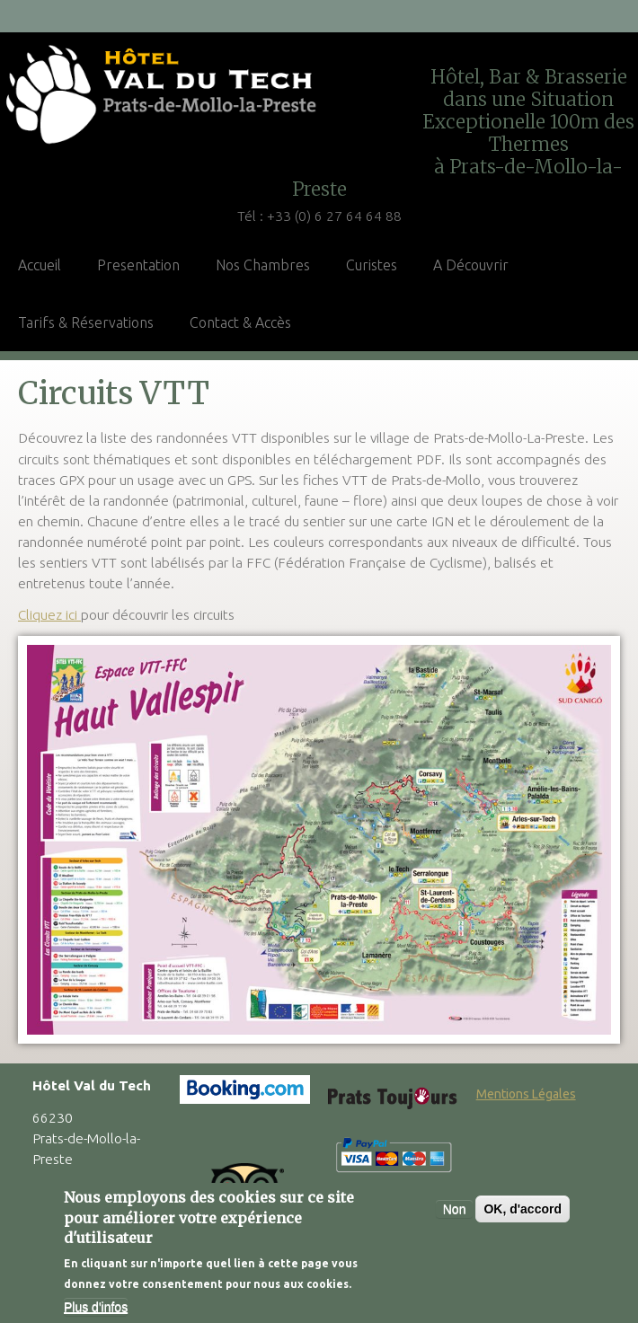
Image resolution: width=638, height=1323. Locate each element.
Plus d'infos (96, 1308)
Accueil (39, 265)
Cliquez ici (49, 614)
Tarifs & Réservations (86, 322)
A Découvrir (471, 265)
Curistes (371, 265)
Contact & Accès (240, 322)
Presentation (138, 265)
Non (454, 1211)
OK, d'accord (522, 1211)
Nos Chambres (263, 265)
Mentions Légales (526, 1094)
